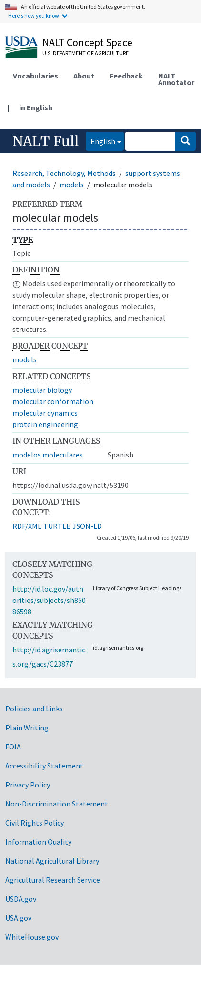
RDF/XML (26, 526)
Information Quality (38, 841)
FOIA (13, 746)
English (100, 140)
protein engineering (45, 424)
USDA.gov (20, 899)
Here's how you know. (34, 15)
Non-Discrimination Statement (56, 803)
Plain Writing (27, 727)
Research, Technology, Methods (64, 173)
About (83, 75)
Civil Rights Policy (34, 822)
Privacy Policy (27, 784)
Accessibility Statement (44, 765)
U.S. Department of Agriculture (85, 53)
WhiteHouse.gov (32, 937)
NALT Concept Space (87, 42)
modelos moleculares (47, 454)
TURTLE (56, 526)
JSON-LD (87, 526)
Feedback (126, 75)
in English (35, 107)
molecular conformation (52, 401)
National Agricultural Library (52, 860)
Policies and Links (34, 708)
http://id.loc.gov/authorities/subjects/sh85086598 (49, 600)
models (72, 184)
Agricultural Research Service (52, 879)
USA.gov (18, 918)
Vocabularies (35, 75)
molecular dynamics (45, 413)
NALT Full (45, 141)
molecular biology (42, 390)
